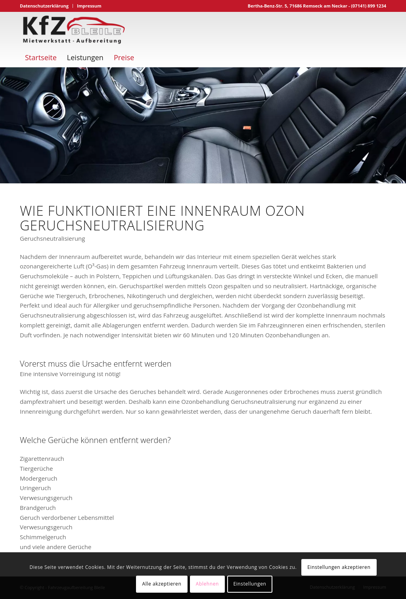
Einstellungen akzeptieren (338, 567)
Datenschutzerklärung (44, 6)
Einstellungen (249, 583)
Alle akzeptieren (162, 583)
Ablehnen (207, 583)
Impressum (89, 6)
